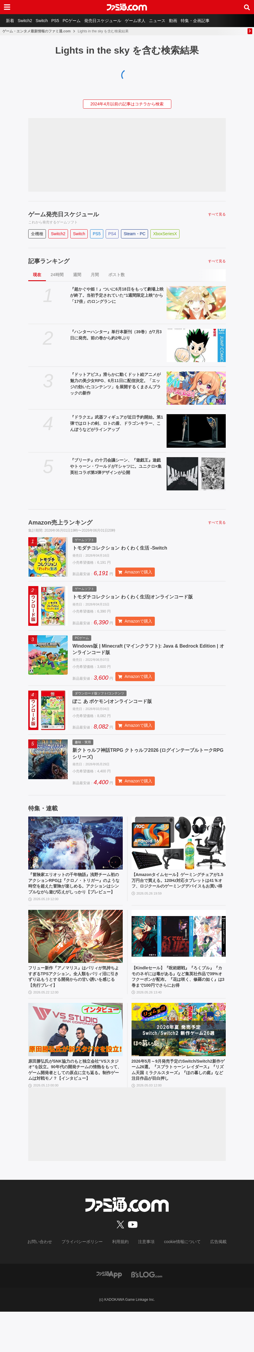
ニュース (175, 20)
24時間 (57, 274)
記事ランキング (48, 261)
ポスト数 (116, 274)
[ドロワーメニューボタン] (7, 7)
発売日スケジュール (115, 20)
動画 (193, 20)
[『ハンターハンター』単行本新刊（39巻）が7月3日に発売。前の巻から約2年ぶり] (196, 345)
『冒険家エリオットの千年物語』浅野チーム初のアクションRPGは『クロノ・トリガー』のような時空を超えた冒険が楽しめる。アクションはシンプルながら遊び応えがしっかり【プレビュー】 (75, 900)
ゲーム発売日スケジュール (63, 214)
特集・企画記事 (217, 20)
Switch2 (28, 20)
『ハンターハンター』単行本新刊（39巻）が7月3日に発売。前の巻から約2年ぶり (116, 334)
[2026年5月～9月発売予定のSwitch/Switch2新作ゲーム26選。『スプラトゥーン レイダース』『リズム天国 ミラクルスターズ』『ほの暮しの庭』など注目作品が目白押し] (179, 1060)
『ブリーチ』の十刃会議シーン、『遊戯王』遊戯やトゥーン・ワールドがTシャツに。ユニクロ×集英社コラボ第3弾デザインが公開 (116, 466)
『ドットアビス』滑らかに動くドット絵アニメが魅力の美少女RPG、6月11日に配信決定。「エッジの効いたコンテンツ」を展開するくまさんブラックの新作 (115, 383)
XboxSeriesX (165, 233)
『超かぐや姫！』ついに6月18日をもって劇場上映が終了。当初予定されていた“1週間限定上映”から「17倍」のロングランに (116, 295)
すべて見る (217, 214)
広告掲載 (209, 1282)
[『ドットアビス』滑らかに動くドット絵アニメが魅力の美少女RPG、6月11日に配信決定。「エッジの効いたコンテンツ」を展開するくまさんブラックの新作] (196, 388)
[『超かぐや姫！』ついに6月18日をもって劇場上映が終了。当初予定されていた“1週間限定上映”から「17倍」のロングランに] (196, 302)
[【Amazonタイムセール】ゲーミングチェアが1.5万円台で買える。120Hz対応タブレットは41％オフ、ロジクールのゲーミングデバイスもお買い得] (179, 854)
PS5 (63, 20)
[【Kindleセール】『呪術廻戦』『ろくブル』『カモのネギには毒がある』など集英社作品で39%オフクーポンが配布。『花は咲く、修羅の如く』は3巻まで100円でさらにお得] (179, 957)
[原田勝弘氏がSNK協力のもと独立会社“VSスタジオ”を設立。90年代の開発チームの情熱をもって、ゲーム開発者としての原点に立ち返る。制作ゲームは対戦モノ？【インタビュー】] (75, 1060)
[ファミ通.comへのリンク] (127, 7)
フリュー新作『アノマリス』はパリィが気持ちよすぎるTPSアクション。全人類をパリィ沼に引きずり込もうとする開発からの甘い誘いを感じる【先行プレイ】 (75, 999)
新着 (11, 20)
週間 (77, 274)
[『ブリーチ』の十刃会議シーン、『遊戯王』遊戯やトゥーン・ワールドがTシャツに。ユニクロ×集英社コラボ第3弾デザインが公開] (196, 473)
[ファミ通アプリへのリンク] (109, 1314)
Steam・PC (134, 233)
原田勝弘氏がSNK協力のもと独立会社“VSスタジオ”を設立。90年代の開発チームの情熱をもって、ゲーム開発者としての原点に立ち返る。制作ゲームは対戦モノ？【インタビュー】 (75, 1106)
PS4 (112, 233)
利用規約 (121, 1282)
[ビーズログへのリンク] (146, 1314)
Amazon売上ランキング (60, 522)
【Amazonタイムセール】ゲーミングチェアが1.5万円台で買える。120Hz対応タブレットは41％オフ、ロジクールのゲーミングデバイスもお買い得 (178, 896)
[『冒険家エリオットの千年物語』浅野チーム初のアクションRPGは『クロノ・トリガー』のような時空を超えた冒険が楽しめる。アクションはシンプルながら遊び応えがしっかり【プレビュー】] (75, 854)
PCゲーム (82, 20)
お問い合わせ (48, 1282)
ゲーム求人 (150, 20)
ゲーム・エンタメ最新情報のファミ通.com (36, 31)
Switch (47, 20)
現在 (37, 274)
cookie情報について (176, 1282)
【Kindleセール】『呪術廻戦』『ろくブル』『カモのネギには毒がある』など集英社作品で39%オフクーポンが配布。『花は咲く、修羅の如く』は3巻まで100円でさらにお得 (179, 1003)
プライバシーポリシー (86, 1282)
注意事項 (144, 1282)
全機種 (37, 233)
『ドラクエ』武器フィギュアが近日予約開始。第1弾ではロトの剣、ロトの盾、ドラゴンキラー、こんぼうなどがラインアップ (116, 423)
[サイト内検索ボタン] (247, 7)
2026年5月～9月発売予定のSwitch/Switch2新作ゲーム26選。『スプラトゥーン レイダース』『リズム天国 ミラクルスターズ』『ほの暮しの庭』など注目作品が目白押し (178, 1102)
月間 (95, 274)
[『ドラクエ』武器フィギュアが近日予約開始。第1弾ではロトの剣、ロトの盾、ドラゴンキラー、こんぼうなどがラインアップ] (196, 430)
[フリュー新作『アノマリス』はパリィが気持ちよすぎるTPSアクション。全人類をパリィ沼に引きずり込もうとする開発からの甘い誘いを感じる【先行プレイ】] (75, 957)
